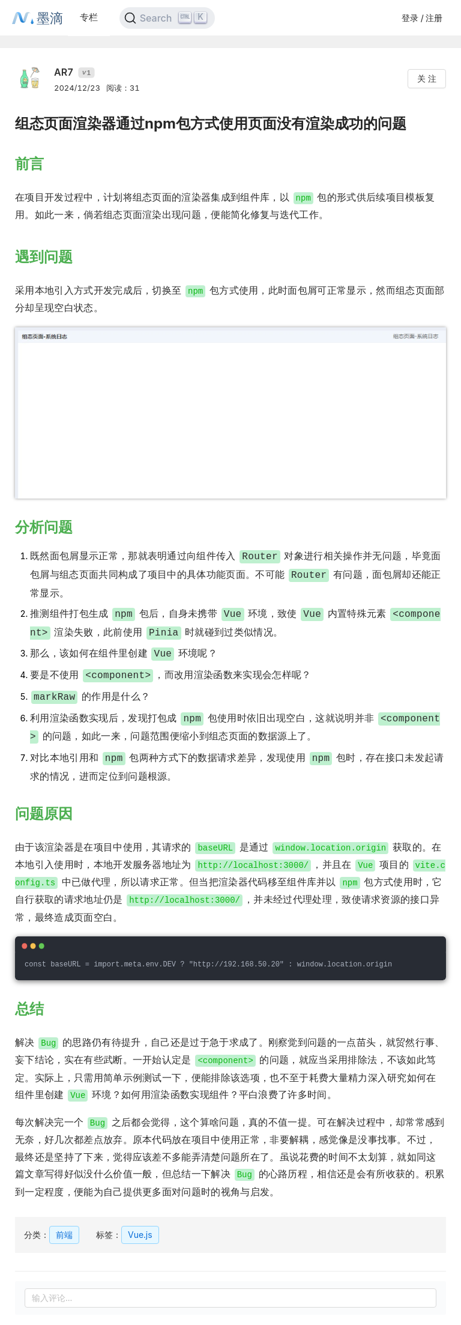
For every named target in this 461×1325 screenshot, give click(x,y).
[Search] (167, 18)
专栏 (89, 17)
